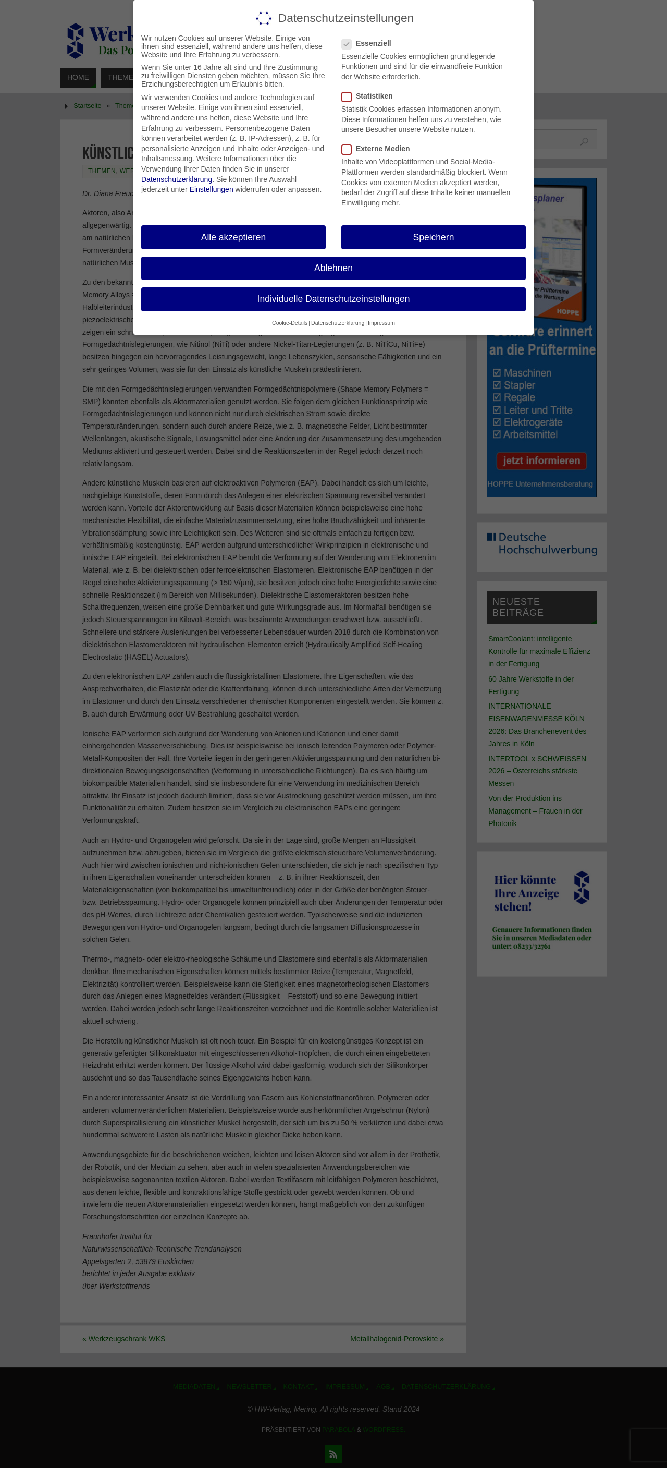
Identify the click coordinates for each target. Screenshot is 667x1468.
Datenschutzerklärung (176, 179)
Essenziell (370, 43)
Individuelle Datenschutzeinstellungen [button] (333, 298)
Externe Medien (379, 148)
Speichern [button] (433, 237)
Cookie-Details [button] (289, 323)
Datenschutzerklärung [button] (337, 323)
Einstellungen (211, 189)
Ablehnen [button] (333, 267)
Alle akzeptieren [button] (233, 237)
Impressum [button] (381, 323)
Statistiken (371, 96)
